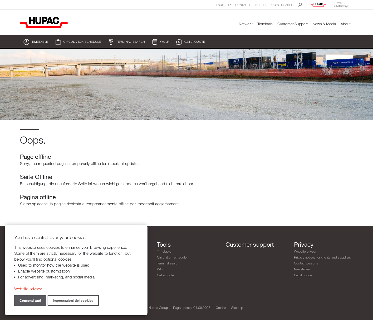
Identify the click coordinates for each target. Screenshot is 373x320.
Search (287, 5)
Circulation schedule (78, 42)
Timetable (36, 42)
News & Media (324, 24)
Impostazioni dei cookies (73, 300)
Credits (221, 308)
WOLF (160, 42)
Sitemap (237, 308)
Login (274, 5)
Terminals (265, 24)
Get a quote (190, 42)
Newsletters (302, 269)
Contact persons (306, 263)
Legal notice (303, 275)
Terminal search (126, 42)
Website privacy (305, 251)
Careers (260, 5)
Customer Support (292, 24)
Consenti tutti (30, 300)
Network (246, 24)
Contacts (243, 5)
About (346, 24)
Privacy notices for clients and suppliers (322, 257)
